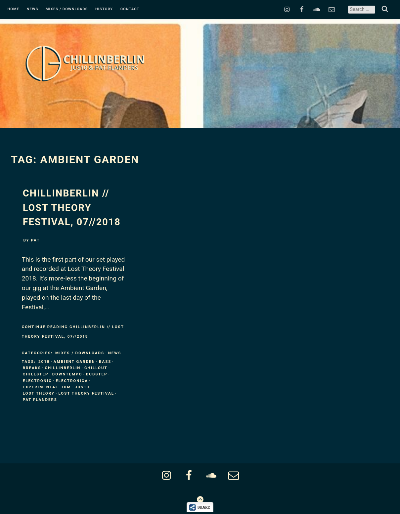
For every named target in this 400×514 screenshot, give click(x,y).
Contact (130, 9)
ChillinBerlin (63, 367)
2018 (44, 361)
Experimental (40, 387)
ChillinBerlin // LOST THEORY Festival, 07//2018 (72, 207)
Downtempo (67, 374)
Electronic (37, 380)
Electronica (72, 380)
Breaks (32, 367)
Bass (105, 361)
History (104, 9)
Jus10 (82, 387)
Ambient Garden (74, 361)
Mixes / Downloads (67, 9)
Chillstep (36, 374)
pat (35, 240)
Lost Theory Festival (86, 393)
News (32, 9)
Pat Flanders (40, 399)
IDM (66, 387)
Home (13, 9)
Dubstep (97, 374)
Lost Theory (39, 393)
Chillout (96, 367)
